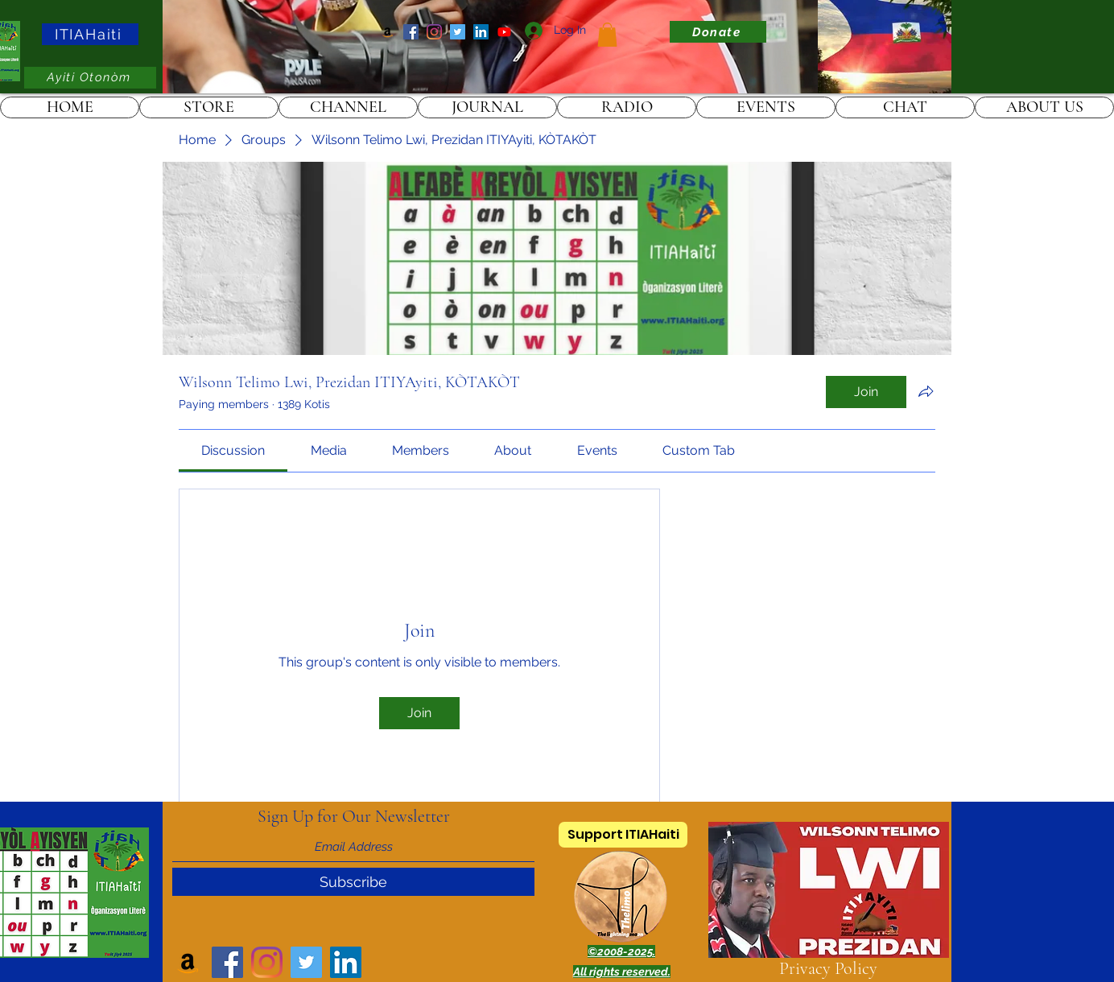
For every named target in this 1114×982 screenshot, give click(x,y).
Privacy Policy (828, 968)
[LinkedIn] (481, 31)
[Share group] (925, 391)
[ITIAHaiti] (90, 34)
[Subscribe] (353, 882)
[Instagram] (434, 31)
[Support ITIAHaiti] (623, 835)
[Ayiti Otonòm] (90, 78)
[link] (607, 35)
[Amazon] (387, 31)
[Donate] (718, 32)
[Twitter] (457, 31)
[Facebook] (411, 31)
